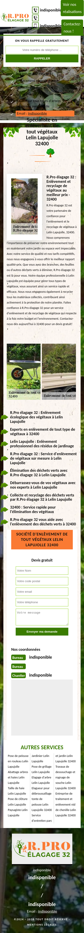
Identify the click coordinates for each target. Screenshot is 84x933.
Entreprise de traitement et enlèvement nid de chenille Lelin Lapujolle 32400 (66, 804)
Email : (32, 113)
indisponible (51, 10)
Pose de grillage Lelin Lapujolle (42, 769)
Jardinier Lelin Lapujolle (40, 758)
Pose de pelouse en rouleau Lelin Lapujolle (18, 761)
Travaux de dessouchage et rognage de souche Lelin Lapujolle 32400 (66, 777)
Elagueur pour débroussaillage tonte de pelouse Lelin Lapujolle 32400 (42, 799)
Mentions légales (42, 924)
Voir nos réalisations (72, 8)
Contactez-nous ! (72, 28)
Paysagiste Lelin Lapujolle (18, 812)
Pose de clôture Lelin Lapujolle (18, 801)
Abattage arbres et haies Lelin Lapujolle (18, 777)
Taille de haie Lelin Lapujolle (17, 790)
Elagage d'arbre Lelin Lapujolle (41, 780)
